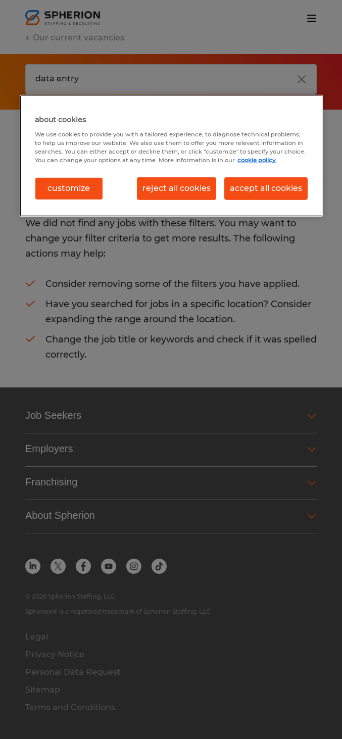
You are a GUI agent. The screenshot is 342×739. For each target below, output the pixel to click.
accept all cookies (266, 188)
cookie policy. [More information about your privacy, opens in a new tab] (257, 160)
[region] (171, 155)
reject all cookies (176, 188)
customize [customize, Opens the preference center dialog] (68, 188)
